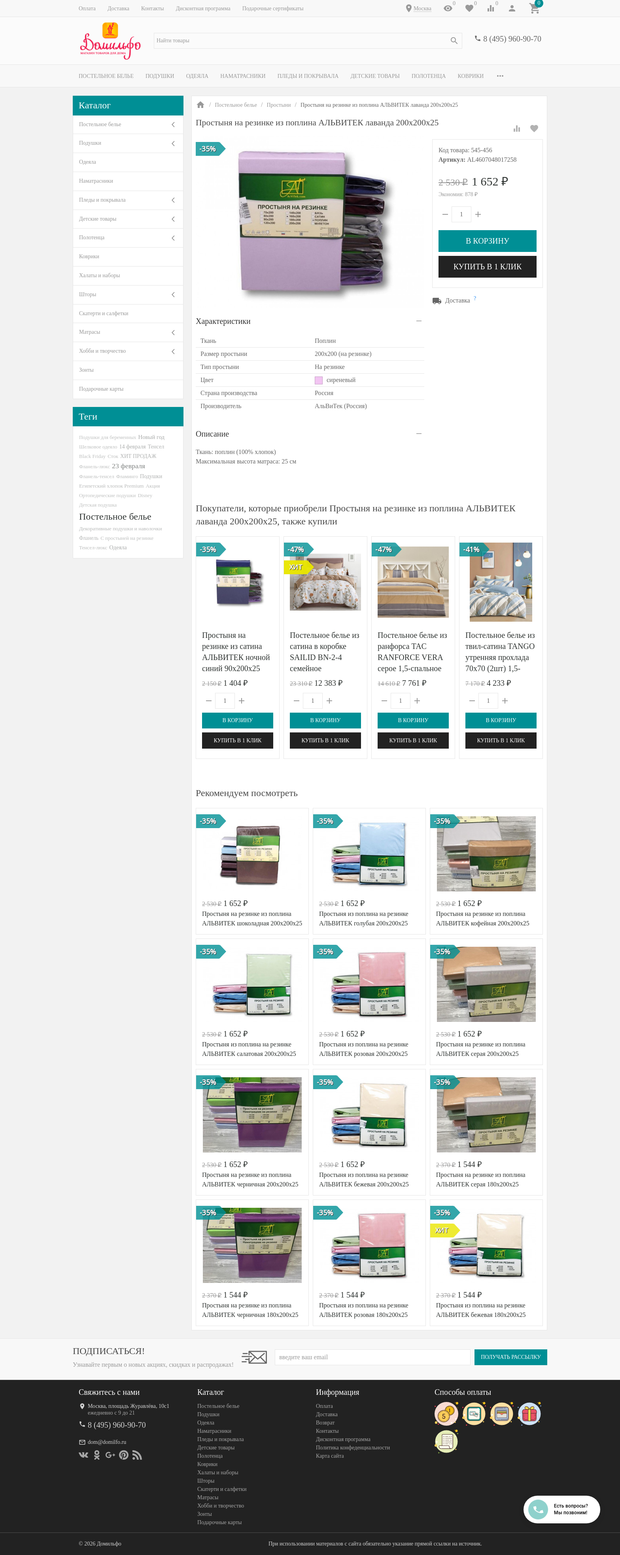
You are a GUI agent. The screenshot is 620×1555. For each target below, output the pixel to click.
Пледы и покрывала (308, 76)
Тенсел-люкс (93, 547)
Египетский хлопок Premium (111, 486)
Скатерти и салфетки (103, 313)
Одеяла (197, 76)
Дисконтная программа (203, 8)
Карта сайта (330, 1456)
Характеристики (223, 321)
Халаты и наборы (99, 275)
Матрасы (89, 332)
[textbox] (308, 41)
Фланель (88, 538)
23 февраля (128, 466)
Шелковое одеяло (98, 447)
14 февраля (132, 446)
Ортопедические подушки (107, 495)
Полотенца (429, 76)
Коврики (471, 76)
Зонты (86, 370)
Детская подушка (98, 505)
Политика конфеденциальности (353, 1448)
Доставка (118, 8)
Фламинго (127, 476)
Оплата (87, 8)
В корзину (487, 240)
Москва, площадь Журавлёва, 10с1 (128, 1406)
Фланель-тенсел (96, 476)
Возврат (325, 1423)
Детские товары (375, 76)
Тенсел (156, 446)
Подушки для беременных (107, 437)
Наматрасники (243, 76)
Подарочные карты (101, 389)
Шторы (87, 294)
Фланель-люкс (94, 466)
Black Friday (92, 456)
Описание (212, 433)
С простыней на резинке (126, 538)
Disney (145, 495)
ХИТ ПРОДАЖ (138, 456)
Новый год (151, 437)
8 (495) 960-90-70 (512, 38)
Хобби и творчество (102, 351)
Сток (113, 456)
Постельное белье (106, 76)
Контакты (152, 8)
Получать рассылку (511, 1357)
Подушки (160, 76)
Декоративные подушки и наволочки (120, 529)
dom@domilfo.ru (107, 1442)
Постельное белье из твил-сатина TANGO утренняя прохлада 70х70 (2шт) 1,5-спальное (500, 657)
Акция (153, 486)
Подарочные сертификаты (273, 8)
